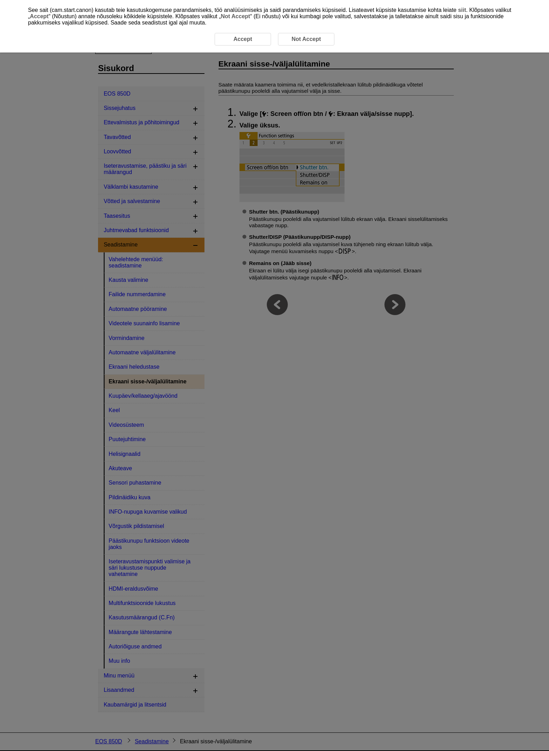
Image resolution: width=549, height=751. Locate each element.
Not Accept (235, 16)
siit (462, 10)
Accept (39, 16)
